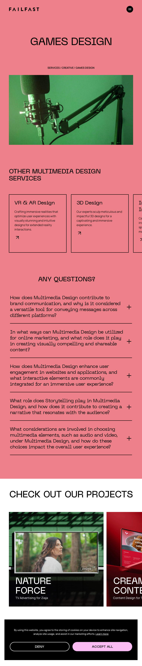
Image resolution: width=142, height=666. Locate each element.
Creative (68, 67)
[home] (24, 9)
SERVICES (54, 67)
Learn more (102, 634)
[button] (40, 646)
